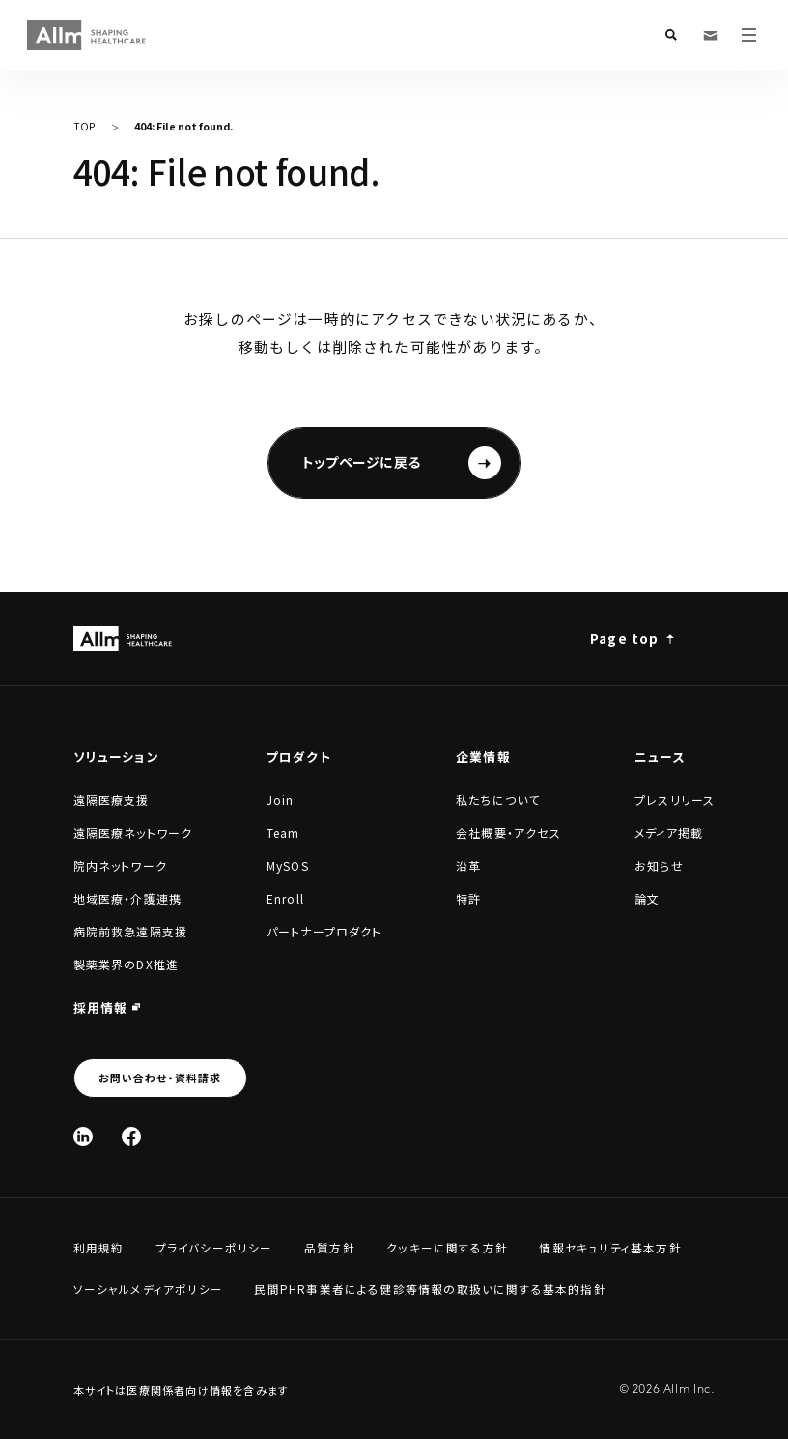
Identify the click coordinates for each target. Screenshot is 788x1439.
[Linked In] (83, 1136)
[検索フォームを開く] (671, 34)
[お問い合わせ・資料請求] (709, 34)
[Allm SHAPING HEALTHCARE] (87, 35)
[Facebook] (131, 1136)
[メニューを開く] (748, 34)
